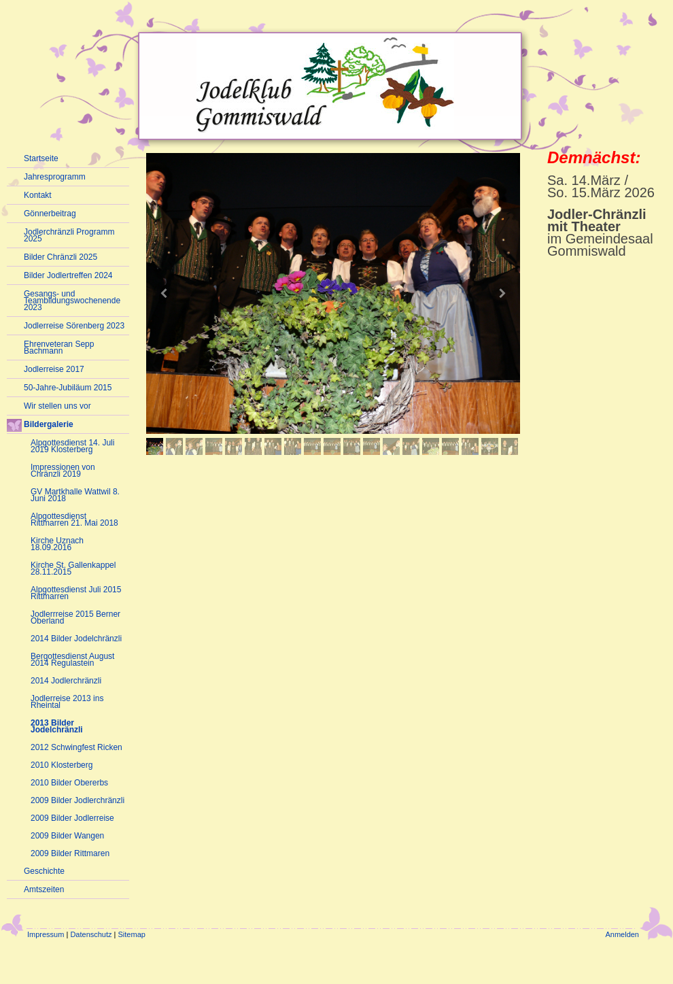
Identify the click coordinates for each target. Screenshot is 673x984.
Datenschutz (90, 934)
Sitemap (131, 934)
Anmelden (622, 934)
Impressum (45, 934)
